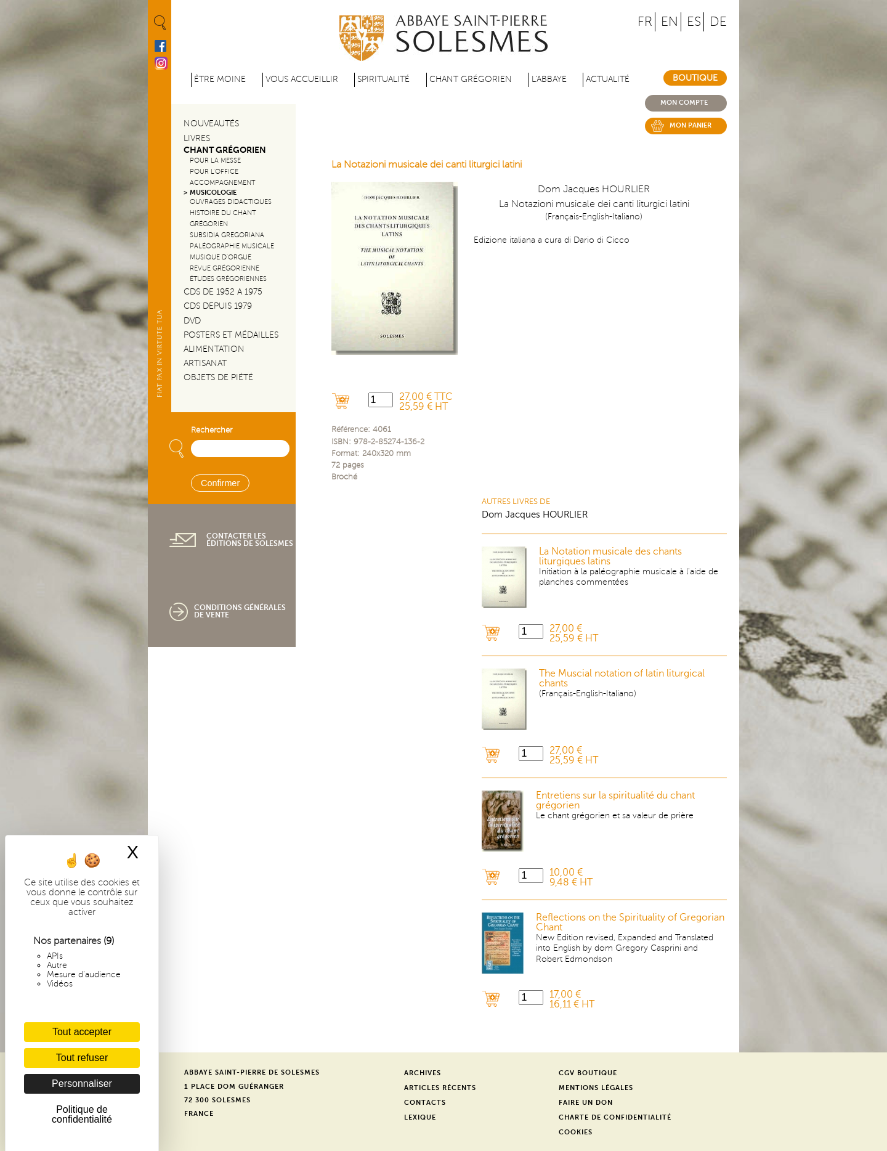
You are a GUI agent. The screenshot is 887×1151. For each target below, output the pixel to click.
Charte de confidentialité (615, 1117)
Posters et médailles (231, 335)
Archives (422, 1073)
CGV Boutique (588, 1073)
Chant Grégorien (225, 150)
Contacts (425, 1103)
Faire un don (586, 1103)
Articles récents (440, 1088)
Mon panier (690, 125)
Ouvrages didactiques (231, 202)
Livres (197, 138)
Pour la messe (215, 161)
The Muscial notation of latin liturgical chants (622, 678)
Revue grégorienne (224, 268)
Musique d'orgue (220, 257)
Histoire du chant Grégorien (223, 218)
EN (669, 22)
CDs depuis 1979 (218, 306)
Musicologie (213, 193)
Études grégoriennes (228, 279)
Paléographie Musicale (232, 246)
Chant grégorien (470, 79)
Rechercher (211, 430)
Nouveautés (211, 123)
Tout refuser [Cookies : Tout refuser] (82, 1057)
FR (645, 22)
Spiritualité (383, 79)
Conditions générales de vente (240, 611)
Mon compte (684, 103)
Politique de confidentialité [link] (82, 1114)
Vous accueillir (301, 79)
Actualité (608, 79)
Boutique (695, 78)
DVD (192, 320)
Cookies (576, 1132)
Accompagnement (222, 183)
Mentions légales (596, 1088)
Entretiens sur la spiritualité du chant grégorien (615, 800)
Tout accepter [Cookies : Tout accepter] (81, 1032)
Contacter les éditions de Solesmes (249, 540)
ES (694, 22)
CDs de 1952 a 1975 (223, 291)
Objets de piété (218, 377)
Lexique (420, 1117)
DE (718, 22)
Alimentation (214, 349)
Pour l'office (214, 172)
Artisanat (205, 363)
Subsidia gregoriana (227, 235)
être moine (220, 79)
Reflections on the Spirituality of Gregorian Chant (630, 922)
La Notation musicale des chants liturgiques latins (610, 556)
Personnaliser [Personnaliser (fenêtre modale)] (82, 1083)
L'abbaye (549, 79)
